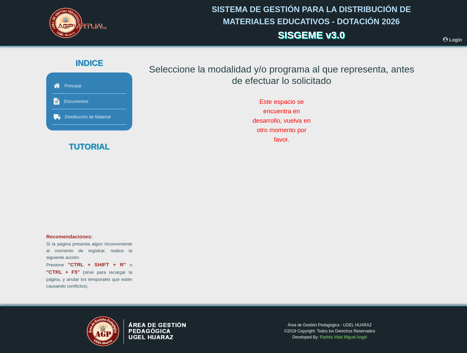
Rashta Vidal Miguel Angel (343, 337)
